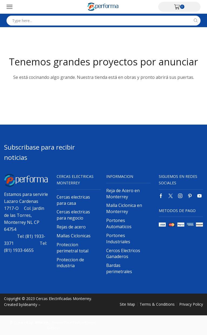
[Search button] (195, 20)
